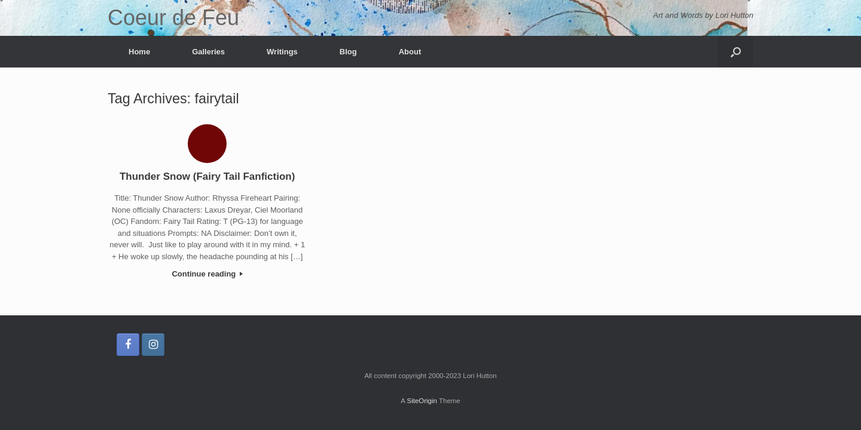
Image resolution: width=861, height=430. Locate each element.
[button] (735, 51)
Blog (348, 51)
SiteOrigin (422, 400)
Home (139, 51)
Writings (282, 51)
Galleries (208, 51)
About (410, 51)
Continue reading (207, 273)
